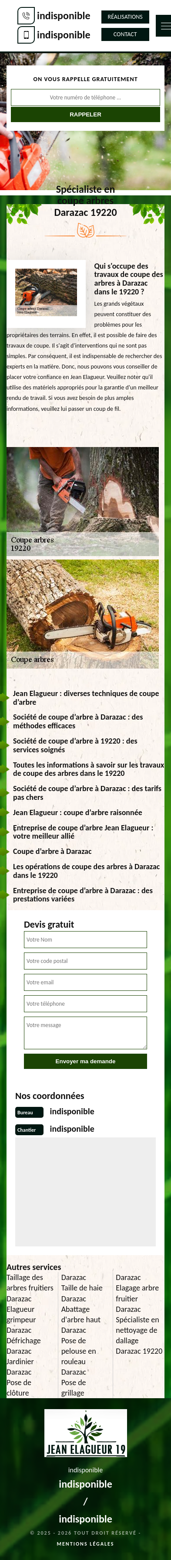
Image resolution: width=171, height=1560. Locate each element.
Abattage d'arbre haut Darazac (81, 1319)
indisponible (64, 15)
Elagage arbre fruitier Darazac (137, 1298)
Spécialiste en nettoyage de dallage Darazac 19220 (139, 1335)
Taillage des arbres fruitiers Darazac (30, 1288)
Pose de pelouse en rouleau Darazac (78, 1356)
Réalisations (125, 16)
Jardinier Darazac (20, 1367)
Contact (125, 34)
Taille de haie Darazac (82, 1293)
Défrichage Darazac (24, 1346)
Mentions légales (85, 1544)
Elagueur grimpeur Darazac (21, 1319)
